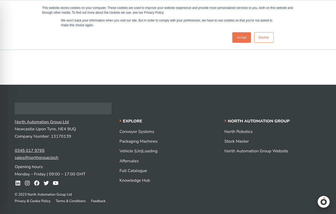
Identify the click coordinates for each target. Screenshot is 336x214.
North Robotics (238, 132)
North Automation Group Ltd (42, 122)
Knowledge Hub (134, 180)
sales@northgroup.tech (37, 157)
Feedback (98, 201)
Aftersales (129, 161)
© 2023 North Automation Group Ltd (43, 194)
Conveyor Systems (136, 132)
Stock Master (236, 141)
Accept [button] (241, 37)
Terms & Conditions (71, 201)
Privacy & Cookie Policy (32, 201)
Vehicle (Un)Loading (138, 151)
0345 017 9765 (30, 150)
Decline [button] (264, 37)
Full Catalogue (133, 171)
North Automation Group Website (256, 151)
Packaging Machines (138, 141)
